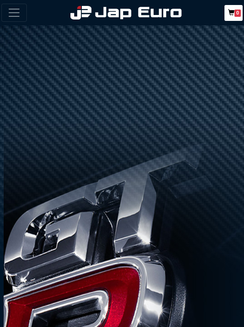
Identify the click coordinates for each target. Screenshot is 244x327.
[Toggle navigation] (14, 13)
